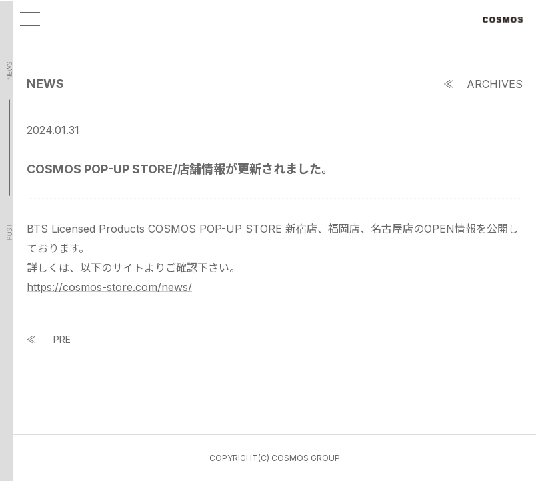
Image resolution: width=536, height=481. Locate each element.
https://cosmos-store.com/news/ (109, 288)
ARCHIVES (495, 85)
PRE (62, 340)
